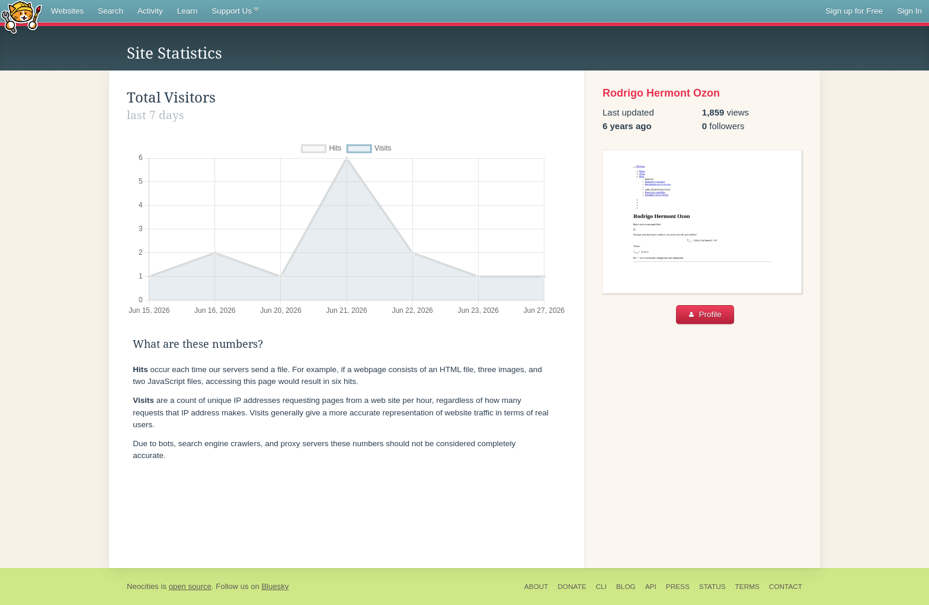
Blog (626, 586)
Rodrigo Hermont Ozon (661, 93)
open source (190, 586)
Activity (150, 11)
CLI (601, 586)
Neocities (143, 586)
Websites (67, 11)
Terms (747, 586)
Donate (572, 586)
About (536, 586)
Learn (187, 11)
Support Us (235, 11)
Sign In (909, 11)
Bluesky (275, 586)
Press (678, 586)
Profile (705, 314)
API (650, 586)
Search (110, 11)
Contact (785, 586)
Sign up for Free (854, 11)
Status (712, 586)
